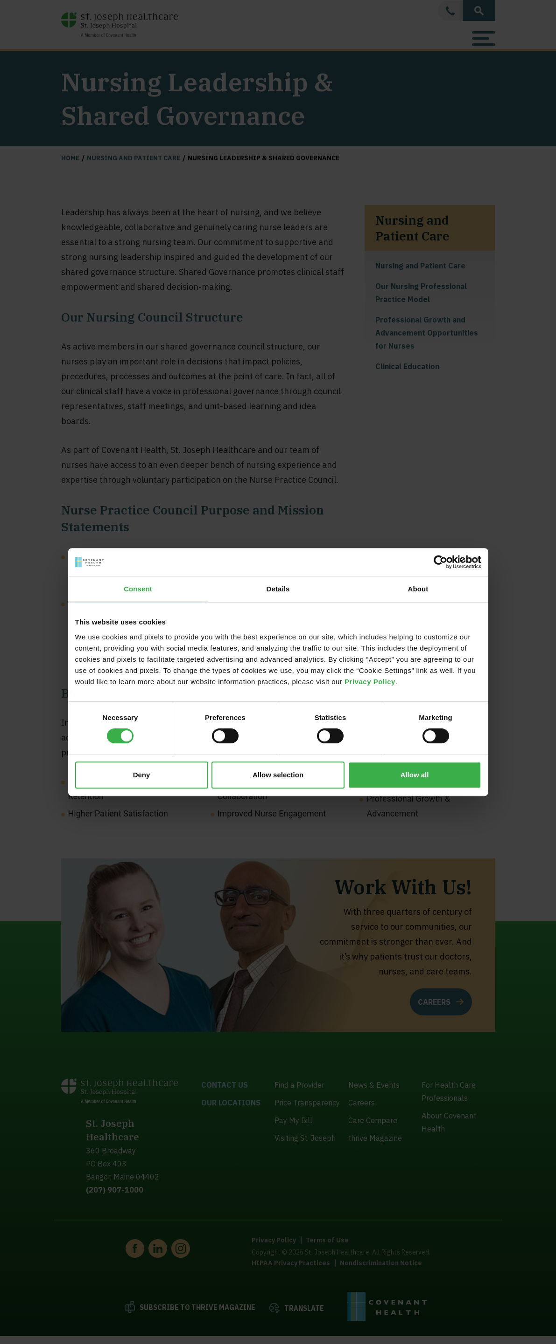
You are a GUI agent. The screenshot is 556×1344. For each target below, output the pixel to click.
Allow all (415, 775)
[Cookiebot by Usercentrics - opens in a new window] (440, 562)
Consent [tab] (138, 589)
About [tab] (418, 589)
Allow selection (278, 775)
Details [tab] (278, 589)
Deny (141, 775)
